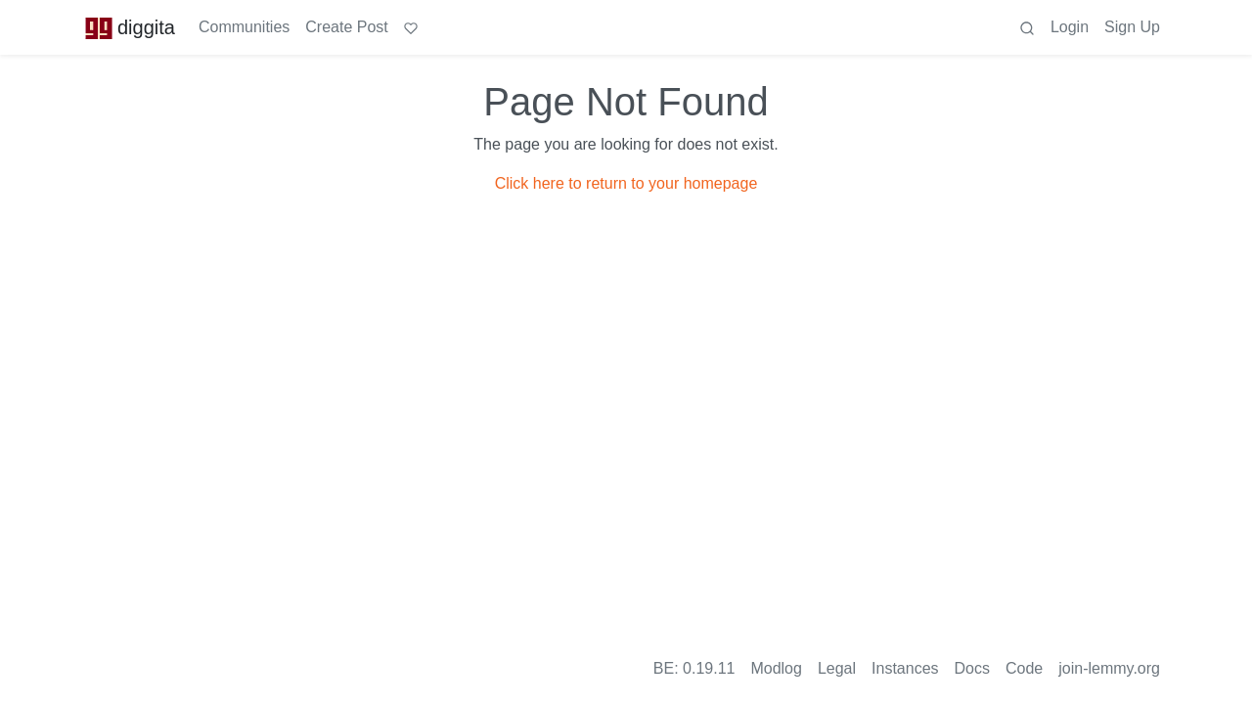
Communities (244, 27)
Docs (972, 668)
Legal (837, 668)
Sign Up (1132, 27)
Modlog (775, 668)
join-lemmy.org (1109, 668)
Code (1024, 668)
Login (1070, 27)
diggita (129, 27)
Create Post (346, 27)
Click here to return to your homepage (626, 183)
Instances (905, 668)
